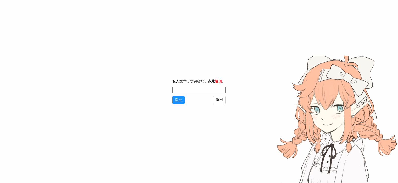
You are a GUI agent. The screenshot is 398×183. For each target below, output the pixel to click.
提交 (177, 100)
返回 (218, 81)
